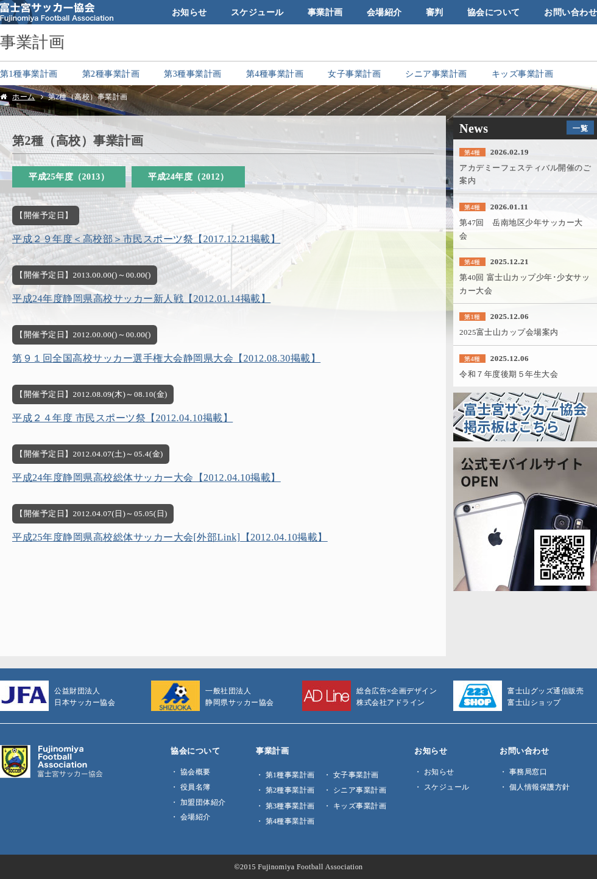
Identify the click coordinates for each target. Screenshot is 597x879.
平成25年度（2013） (69, 176)
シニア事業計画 (436, 74)
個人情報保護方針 (539, 787)
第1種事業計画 (29, 74)
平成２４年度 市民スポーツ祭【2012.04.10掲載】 (122, 418)
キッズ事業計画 (523, 74)
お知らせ (189, 12)
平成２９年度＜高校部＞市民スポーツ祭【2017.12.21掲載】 (146, 239)
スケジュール (257, 12)
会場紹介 (384, 12)
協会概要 (195, 772)
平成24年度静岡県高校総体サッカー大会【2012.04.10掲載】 (146, 477)
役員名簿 (195, 787)
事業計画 (325, 12)
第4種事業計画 (275, 74)
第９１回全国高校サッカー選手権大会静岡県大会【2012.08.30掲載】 (166, 358)
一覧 (580, 128)
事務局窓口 (528, 772)
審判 (434, 12)
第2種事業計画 (111, 74)
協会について (493, 12)
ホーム (23, 97)
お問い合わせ (570, 12)
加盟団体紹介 (203, 802)
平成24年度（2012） (188, 176)
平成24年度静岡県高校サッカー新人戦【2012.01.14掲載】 (141, 298)
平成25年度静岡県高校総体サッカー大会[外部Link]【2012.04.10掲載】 (170, 537)
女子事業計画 (354, 74)
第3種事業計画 (193, 74)
